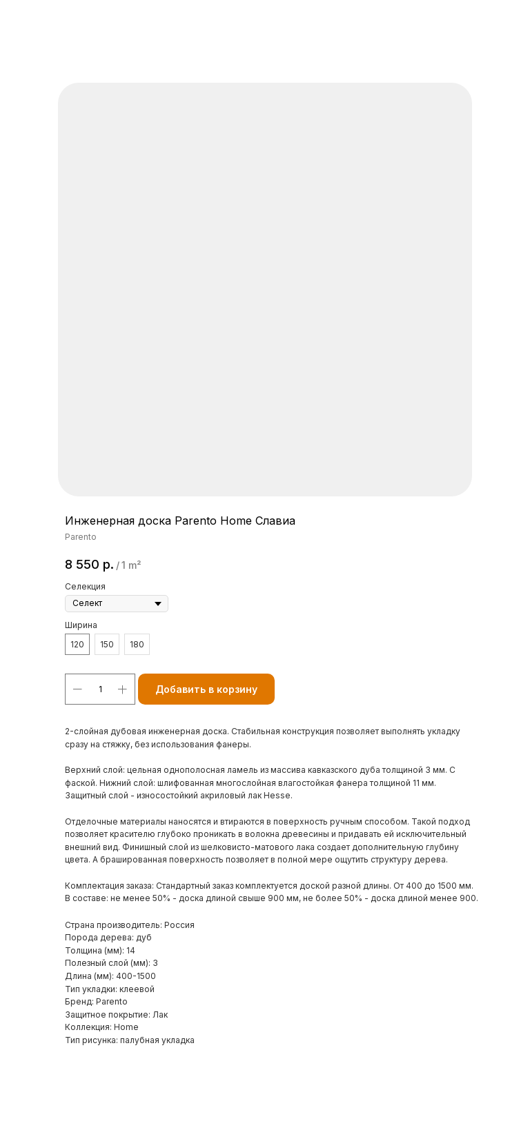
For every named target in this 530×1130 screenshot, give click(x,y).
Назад (36, 19)
